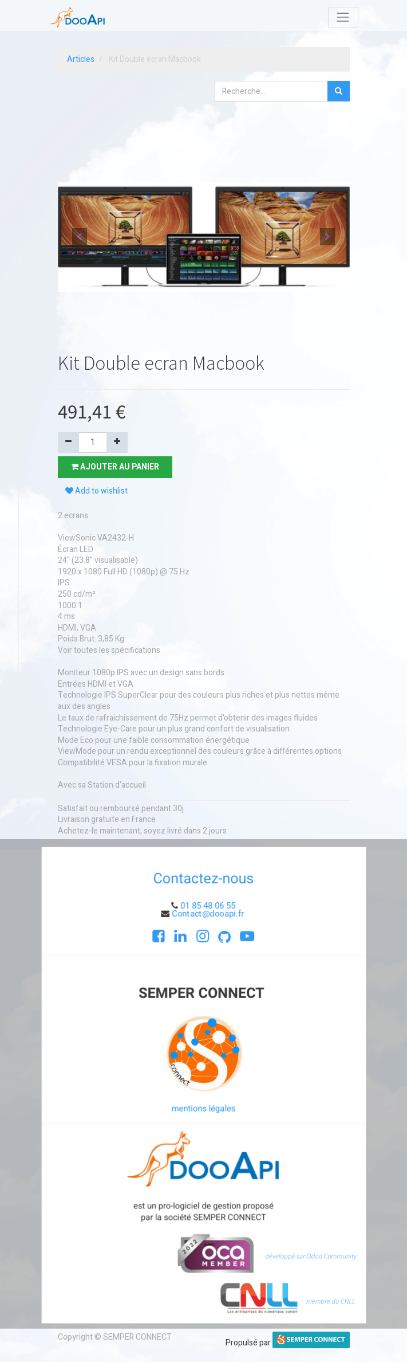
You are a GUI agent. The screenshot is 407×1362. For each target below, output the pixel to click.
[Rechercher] (338, 91)
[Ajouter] (117, 442)
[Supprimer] (68, 442)
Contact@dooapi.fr (208, 916)
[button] (80, 236)
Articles (80, 59)
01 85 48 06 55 (208, 908)
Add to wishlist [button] (96, 491)
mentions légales (203, 1108)
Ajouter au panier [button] (115, 467)
